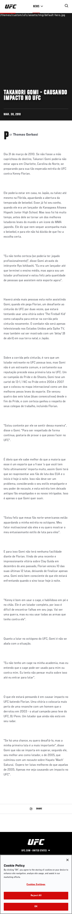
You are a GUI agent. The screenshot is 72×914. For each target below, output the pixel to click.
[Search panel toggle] (66, 6)
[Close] (67, 860)
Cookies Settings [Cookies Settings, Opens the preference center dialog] (36, 884)
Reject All (36, 895)
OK (35, 906)
